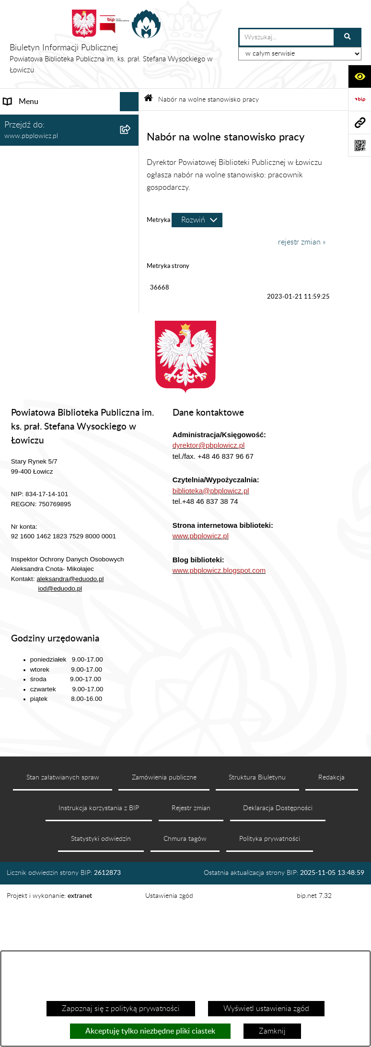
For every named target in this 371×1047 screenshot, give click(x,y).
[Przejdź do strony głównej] (119, 44)
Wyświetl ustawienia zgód (266, 1008)
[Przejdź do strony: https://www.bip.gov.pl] (359, 99)
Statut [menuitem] (13, 159)
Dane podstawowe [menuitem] (35, 121)
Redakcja (331, 927)
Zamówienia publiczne (164, 927)
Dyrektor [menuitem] (19, 197)
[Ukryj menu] (129, 101)
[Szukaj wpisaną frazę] (348, 37)
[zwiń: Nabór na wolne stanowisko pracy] (131, 266)
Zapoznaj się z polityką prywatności (121, 1008)
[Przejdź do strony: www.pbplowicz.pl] (359, 122)
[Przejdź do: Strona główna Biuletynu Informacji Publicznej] (148, 99)
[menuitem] (69, 303)
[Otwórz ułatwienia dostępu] (359, 76)
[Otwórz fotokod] (359, 145)
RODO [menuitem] (15, 419)
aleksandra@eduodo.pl (70, 729)
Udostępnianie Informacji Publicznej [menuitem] (46, 241)
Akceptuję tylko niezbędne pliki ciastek (150, 1031)
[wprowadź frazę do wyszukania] (286, 37)
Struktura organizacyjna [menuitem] (43, 178)
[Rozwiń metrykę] (197, 220)
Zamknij (272, 1031)
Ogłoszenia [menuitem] (22, 217)
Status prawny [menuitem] (27, 140)
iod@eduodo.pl (60, 738)
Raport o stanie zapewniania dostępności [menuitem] (50, 394)
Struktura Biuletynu (257, 927)
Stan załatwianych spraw (62, 927)
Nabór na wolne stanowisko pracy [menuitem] (60, 266)
